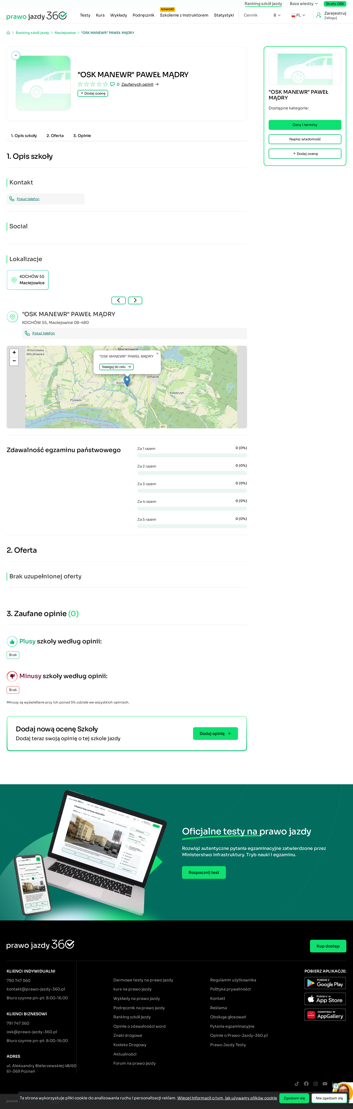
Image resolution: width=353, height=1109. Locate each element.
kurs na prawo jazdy (132, 989)
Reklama (218, 1007)
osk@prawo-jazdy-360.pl (32, 1031)
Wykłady (118, 15)
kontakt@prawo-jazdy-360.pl (36, 989)
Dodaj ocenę (92, 93)
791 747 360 (18, 1023)
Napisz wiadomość (305, 139)
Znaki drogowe (127, 1035)
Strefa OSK (335, 4)
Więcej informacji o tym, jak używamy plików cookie (227, 1097)
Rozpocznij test (204, 872)
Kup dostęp (328, 946)
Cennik (251, 15)
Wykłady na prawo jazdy (136, 998)
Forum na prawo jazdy (134, 1063)
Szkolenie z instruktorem (184, 14)
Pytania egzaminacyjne (232, 1026)
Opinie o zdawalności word (139, 1026)
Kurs (100, 15)
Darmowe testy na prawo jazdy (143, 980)
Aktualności (125, 1054)
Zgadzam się (294, 1098)
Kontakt (217, 998)
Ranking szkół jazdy (263, 3)
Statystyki (224, 15)
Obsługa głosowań (228, 1016)
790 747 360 (18, 980)
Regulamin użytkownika (233, 980)
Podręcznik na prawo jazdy (139, 1007)
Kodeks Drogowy (129, 1044)
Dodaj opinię (215, 733)
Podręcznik (143, 15)
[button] (127, 381)
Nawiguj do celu (116, 367)
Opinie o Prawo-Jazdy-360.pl (239, 1035)
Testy (85, 15)
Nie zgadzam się (329, 1098)
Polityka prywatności (230, 989)
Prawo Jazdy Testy (228, 1044)
